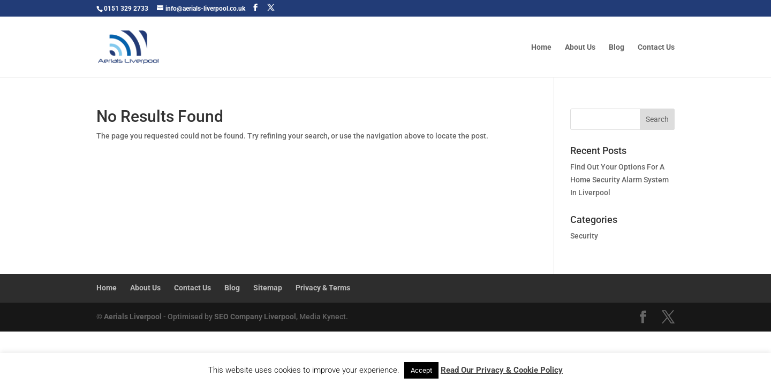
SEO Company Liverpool (255, 316)
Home (541, 47)
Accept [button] (421, 370)
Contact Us (656, 47)
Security (584, 236)
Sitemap (267, 287)
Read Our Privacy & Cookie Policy (502, 370)
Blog (616, 47)
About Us (580, 47)
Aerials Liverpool (133, 316)
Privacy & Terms (323, 287)
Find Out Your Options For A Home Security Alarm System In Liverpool (619, 180)
